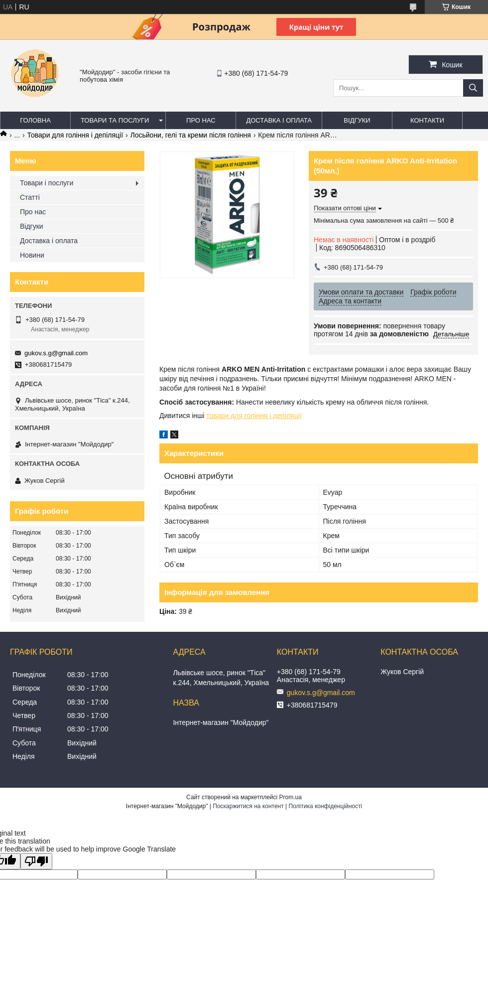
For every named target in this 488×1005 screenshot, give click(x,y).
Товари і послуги (46, 183)
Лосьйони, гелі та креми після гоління (190, 135)
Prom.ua (290, 797)
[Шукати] (473, 88)
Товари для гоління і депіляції (75, 135)
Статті (30, 197)
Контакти (427, 120)
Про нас (201, 120)
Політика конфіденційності (325, 806)
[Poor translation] (36, 861)
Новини (32, 255)
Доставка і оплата (279, 120)
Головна (35, 120)
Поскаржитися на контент (248, 806)
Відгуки (357, 120)
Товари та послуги (115, 120)
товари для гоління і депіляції (253, 416)
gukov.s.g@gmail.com (56, 353)
